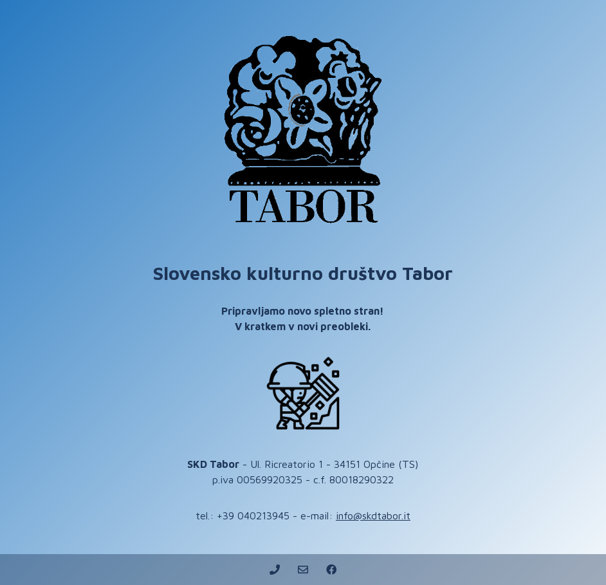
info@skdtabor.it (373, 515)
